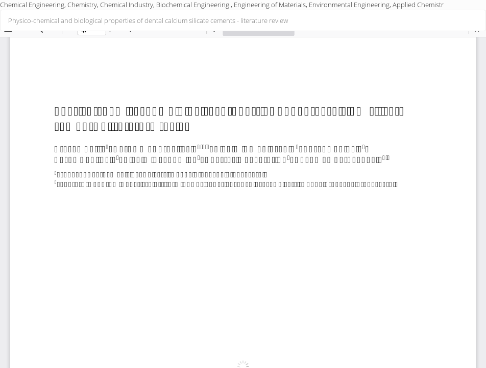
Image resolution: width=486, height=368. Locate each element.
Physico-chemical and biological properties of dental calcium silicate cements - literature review (148, 20)
